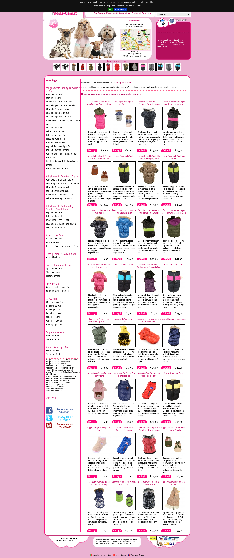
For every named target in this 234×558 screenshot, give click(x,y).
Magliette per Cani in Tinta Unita (60, 105)
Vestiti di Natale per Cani (57, 168)
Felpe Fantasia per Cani (56, 135)
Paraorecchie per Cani (55, 238)
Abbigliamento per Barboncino (58, 362)
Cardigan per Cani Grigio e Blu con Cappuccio (124, 102)
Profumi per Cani (53, 276)
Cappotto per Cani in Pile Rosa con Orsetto (99, 374)
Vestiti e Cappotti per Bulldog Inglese (60, 378)
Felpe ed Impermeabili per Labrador (60, 370)
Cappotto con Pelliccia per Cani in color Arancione (149, 320)
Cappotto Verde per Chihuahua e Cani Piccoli (124, 483)
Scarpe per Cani (53, 354)
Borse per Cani (52, 335)
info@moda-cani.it (137, 24)
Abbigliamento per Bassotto (57, 364)
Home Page (51, 80)
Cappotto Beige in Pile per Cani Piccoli (99, 428)
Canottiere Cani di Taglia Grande (60, 179)
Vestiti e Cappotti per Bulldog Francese (61, 376)
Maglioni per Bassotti (55, 227)
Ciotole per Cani (53, 242)
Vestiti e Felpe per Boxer (55, 385)
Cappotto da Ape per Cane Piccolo (124, 320)
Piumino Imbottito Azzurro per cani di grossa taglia (124, 211)
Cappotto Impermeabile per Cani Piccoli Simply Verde (149, 211)
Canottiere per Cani (54, 94)
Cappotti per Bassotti (55, 212)
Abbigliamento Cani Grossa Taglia (62, 176)
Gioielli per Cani (53, 309)
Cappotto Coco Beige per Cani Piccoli (174, 483)
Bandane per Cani (54, 305)
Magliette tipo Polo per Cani (58, 116)
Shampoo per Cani (54, 272)
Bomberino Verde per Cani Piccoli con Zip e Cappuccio (99, 320)
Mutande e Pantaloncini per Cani (60, 101)
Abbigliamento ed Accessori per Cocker (61, 360)
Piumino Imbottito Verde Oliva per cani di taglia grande (149, 157)
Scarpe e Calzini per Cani (57, 347)
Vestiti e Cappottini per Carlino (58, 382)
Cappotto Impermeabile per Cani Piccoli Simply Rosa (174, 102)
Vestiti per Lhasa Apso (54, 391)
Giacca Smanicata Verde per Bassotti (174, 157)
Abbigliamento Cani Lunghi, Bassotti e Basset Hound (59, 208)
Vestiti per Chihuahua (54, 389)
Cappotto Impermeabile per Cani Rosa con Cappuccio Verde (99, 102)
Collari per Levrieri (54, 320)
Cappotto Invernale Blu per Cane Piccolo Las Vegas (99, 483)
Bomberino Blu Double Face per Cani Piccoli (124, 374)
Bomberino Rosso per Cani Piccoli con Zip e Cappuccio (149, 428)
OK (110, 9)
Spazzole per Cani (54, 268)
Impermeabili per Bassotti (57, 220)
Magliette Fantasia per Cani (58, 112)
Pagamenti (112, 13)
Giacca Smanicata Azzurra (124, 264)
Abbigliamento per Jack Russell (58, 366)
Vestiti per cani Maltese (55, 387)
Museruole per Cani (54, 302)
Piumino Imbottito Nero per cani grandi (99, 211)
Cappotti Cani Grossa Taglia (58, 190)
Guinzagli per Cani (54, 324)
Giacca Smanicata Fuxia (173, 264)
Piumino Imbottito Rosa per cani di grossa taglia (99, 265)
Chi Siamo (99, 13)
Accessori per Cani (54, 235)
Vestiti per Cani (52, 157)
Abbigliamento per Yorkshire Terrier (60, 368)
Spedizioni (124, 13)
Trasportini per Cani (55, 332)
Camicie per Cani (53, 98)
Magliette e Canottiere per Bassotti (61, 223)
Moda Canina (119, 555)
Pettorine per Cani (54, 313)
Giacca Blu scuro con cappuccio (173, 319)
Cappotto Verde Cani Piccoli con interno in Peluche (173, 428)
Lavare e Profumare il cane (59, 265)
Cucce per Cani (52, 283)
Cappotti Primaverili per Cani (59, 146)
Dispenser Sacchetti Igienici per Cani (62, 246)
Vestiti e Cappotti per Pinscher (58, 380)
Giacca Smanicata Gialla (173, 373)
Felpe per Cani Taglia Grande (59, 198)
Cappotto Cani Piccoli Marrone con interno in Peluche (99, 157)
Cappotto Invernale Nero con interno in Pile (149, 483)
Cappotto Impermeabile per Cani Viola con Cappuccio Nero (149, 265)
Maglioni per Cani (54, 127)
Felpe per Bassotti (54, 216)
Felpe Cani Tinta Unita (56, 131)
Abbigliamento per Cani (100, 555)
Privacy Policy (120, 9)
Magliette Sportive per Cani (58, 109)
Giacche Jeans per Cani (56, 142)
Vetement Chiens (136, 555)
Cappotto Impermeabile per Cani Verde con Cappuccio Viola (174, 211)
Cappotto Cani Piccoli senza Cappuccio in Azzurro (124, 428)
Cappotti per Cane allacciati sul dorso (62, 153)
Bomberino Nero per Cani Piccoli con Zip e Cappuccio (149, 102)
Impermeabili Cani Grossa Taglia (60, 194)
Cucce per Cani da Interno (57, 290)
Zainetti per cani (53, 339)
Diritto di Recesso (141, 13)
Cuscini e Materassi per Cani (58, 287)
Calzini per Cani (53, 350)
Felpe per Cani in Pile (55, 138)
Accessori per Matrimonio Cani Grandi (62, 183)
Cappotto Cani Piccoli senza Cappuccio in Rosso (149, 374)
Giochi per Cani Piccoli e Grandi (61, 254)
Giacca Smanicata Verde (124, 156)
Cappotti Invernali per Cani (58, 150)
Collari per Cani (53, 317)
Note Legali (51, 397)
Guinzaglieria (52, 298)
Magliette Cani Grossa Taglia (58, 187)
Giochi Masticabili (54, 257)
